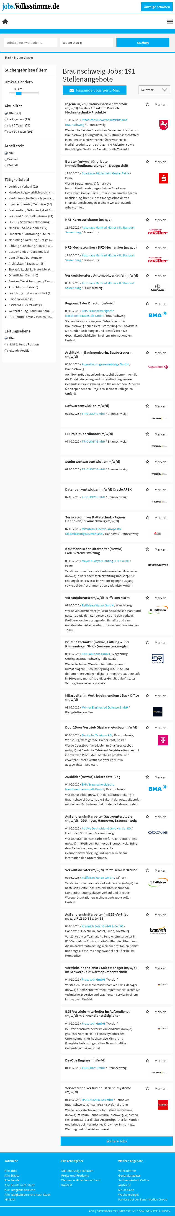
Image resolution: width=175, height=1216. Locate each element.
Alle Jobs (11, 1171)
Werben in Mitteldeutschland (80, 1180)
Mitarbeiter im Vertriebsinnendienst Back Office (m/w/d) (102, 697)
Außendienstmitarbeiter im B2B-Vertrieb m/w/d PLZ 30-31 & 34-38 (97, 916)
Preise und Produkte (75, 1175)
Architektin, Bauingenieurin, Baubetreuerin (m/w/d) (98, 354)
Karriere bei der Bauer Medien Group (142, 1199)
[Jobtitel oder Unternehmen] (30, 42)
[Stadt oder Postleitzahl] (86, 42)
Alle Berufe (12, 1180)
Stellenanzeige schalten (77, 1171)
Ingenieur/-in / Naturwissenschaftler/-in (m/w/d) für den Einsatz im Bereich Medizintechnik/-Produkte (96, 108)
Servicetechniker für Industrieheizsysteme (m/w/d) (98, 1090)
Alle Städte (12, 1175)
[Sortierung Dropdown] (165, 89)
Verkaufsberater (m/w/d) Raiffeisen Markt (97, 597)
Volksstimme (127, 1171)
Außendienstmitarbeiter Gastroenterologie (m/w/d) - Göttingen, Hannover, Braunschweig (101, 818)
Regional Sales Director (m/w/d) (89, 303)
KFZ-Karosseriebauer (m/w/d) (88, 219)
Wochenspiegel (128, 1195)
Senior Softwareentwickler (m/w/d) (92, 461)
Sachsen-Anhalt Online (133, 1180)
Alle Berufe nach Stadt (20, 1185)
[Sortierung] (150, 89)
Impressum (127, 1211)
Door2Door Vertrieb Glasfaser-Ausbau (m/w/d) (101, 727)
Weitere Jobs (117, 1141)
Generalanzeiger (129, 1175)
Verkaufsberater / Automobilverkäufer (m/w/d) (101, 275)
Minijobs (10, 1199)
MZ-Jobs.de (126, 1190)
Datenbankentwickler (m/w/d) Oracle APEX (98, 489)
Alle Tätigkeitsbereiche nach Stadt (27, 1195)
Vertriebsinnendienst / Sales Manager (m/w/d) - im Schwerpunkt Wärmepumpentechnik (102, 969)
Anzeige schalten (157, 7)
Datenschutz (107, 1211)
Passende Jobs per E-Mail (94, 90)
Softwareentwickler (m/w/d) (87, 405)
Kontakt (66, 1185)
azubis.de (124, 1185)
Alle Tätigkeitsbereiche (20, 1190)
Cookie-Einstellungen (153, 1211)
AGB (92, 1211)
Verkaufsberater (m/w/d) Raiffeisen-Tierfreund (101, 870)
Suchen (143, 42)
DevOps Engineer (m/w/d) (85, 1060)
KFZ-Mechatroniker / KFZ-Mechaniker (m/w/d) (101, 247)
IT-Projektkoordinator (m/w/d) (89, 433)
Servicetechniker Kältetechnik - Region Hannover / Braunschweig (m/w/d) (95, 519)
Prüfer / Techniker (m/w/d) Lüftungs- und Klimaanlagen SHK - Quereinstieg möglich (97, 644)
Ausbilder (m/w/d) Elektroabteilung (92, 776)
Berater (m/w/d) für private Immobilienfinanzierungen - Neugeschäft (96, 163)
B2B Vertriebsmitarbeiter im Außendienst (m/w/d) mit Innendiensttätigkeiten (97, 1013)
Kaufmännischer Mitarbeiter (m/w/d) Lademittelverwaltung (93, 550)
